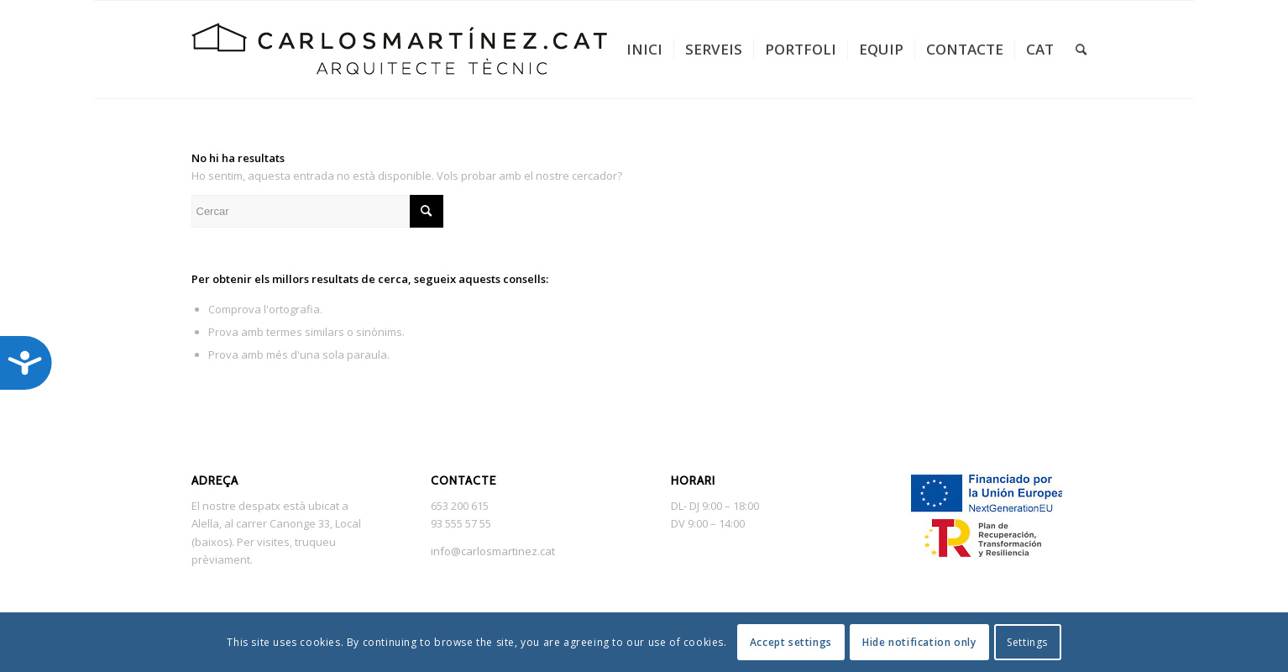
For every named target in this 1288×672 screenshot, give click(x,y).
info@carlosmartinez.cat (493, 551)
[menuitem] (644, 49)
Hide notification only (919, 642)
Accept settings (791, 642)
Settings (1027, 642)
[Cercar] (1081, 49)
